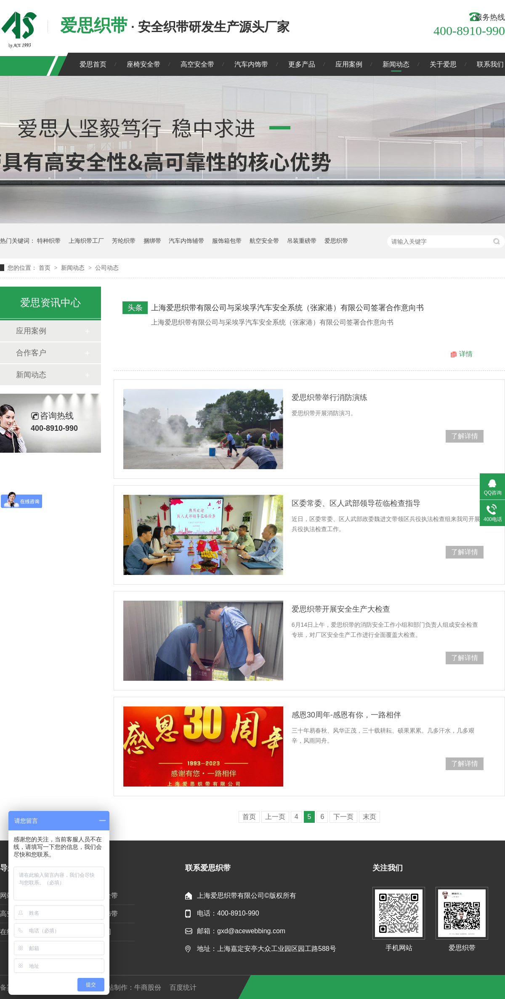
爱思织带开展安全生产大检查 (341, 609)
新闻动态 (396, 64)
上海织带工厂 (86, 240)
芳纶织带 (124, 240)
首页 (45, 267)
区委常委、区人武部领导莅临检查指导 (356, 503)
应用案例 (348, 64)
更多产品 (301, 64)
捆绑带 (152, 240)
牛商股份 (147, 987)
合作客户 (31, 353)
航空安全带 (264, 240)
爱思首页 (93, 64)
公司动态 (107, 267)
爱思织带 (336, 240)
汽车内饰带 (251, 64)
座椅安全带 (143, 64)
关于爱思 (443, 64)
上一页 (275, 816)
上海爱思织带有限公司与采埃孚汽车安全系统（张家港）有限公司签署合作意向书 (287, 307)
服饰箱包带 (227, 240)
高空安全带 (197, 64)
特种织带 (49, 240)
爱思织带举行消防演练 (329, 397)
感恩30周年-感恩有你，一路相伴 (346, 715)
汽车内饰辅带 (186, 240)
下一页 (343, 816)
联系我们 (490, 64)
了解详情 (464, 436)
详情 (466, 353)
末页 (369, 816)
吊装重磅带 (301, 240)
